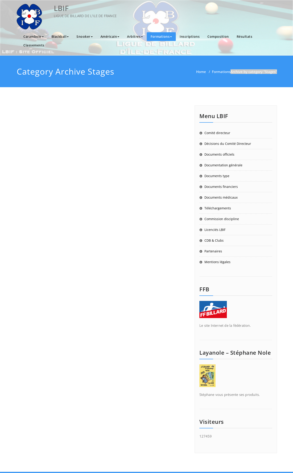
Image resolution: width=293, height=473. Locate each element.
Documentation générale (223, 165)
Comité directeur (217, 133)
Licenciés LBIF (214, 229)
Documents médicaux (221, 197)
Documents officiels (219, 154)
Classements (33, 45)
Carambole (33, 36)
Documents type (216, 176)
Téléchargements (217, 208)
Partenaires (213, 251)
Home (201, 71)
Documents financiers (221, 186)
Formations (161, 36)
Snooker (84, 36)
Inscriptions (190, 36)
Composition (218, 36)
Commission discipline (221, 219)
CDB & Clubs (214, 240)
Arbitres (135, 36)
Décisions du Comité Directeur (227, 143)
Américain (109, 36)
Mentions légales (217, 262)
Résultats (244, 36)
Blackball (60, 36)
